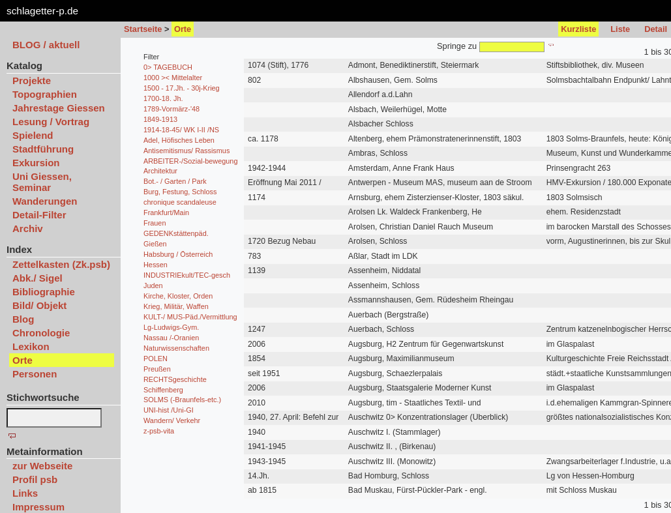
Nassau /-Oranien (171, 338)
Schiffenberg (163, 390)
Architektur (160, 171)
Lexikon (31, 346)
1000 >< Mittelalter (172, 77)
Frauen (154, 223)
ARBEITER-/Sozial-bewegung (190, 161)
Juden (153, 285)
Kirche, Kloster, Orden (178, 296)
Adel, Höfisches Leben (179, 140)
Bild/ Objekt (39, 305)
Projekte (31, 80)
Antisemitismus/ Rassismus (186, 150)
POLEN (155, 358)
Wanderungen (44, 201)
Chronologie (41, 332)
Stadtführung (43, 148)
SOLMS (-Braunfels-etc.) (182, 399)
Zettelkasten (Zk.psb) (61, 264)
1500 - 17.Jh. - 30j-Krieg (181, 88)
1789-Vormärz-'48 (171, 109)
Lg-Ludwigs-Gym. (171, 327)
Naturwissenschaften (176, 348)
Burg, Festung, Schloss (179, 192)
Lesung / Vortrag (50, 121)
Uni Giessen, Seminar (42, 182)
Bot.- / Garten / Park (175, 181)
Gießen (155, 244)
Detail (655, 29)
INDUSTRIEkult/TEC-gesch (186, 275)
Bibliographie (43, 291)
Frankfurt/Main (166, 212)
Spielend (32, 135)
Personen (34, 373)
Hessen (155, 265)
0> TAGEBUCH (167, 67)
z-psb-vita (158, 431)
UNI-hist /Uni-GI (168, 410)
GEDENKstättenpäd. (176, 233)
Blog (23, 319)
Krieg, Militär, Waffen (176, 306)
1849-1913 (160, 119)
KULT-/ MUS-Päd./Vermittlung (190, 317)
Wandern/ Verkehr (171, 420)
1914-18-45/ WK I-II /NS (181, 130)
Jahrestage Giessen (58, 107)
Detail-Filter (39, 214)
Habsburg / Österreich (178, 254)
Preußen (157, 369)
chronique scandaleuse (179, 202)
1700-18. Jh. (163, 98)
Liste (620, 29)
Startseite (143, 29)
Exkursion (36, 162)
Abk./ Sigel (37, 278)
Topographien (44, 94)
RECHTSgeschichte (175, 379)
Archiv (27, 228)
